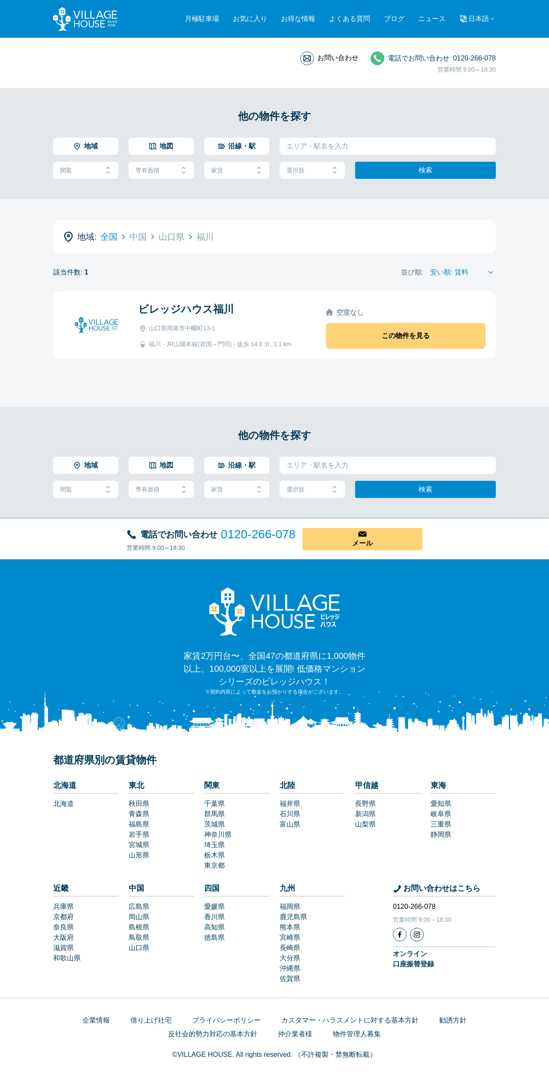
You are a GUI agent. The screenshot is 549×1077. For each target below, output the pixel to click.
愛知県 (441, 803)
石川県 (290, 814)
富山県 (290, 824)
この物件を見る (406, 335)
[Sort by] (463, 272)
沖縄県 (290, 968)
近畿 (61, 888)
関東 (212, 785)
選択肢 (312, 170)
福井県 (290, 803)
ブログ (394, 18)
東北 (136, 785)
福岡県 (290, 906)
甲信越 (366, 785)
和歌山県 (67, 958)
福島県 (139, 824)
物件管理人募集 (357, 1034)
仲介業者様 (295, 1034)
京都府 (63, 916)
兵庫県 (63, 906)
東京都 (214, 865)
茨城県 (214, 824)
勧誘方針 (453, 1020)
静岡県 (441, 834)
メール (362, 543)
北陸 (287, 785)
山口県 (139, 947)
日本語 (478, 18)
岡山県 (139, 916)
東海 (438, 785)
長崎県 (290, 947)
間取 (86, 170)
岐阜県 (441, 814)
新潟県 (365, 814)
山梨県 (365, 824)
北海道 (64, 785)
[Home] (274, 611)
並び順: (412, 272)
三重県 (441, 824)
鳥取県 (139, 937)
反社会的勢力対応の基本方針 (212, 1034)
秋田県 (139, 803)
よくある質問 (349, 18)
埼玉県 (214, 844)
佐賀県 (290, 978)
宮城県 (139, 844)
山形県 (139, 855)
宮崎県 (290, 937)
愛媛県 (214, 906)
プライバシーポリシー (226, 1020)
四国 (212, 888)
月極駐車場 (202, 18)
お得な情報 (298, 18)
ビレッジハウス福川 (186, 309)
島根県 (139, 927)
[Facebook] (400, 934)
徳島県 (214, 937)
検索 (425, 170)
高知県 (214, 927)
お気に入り (250, 18)
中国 (136, 888)
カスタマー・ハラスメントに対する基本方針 (350, 1020)
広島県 (139, 906)
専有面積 (161, 170)
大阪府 (63, 937)
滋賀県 (63, 947)
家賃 (236, 170)
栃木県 (214, 855)
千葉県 (214, 803)
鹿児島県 (293, 916)
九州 (287, 888)
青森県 (139, 814)
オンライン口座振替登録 (413, 959)
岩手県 (139, 834)
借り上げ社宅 (151, 1020)
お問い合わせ (338, 57)
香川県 (214, 916)
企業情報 (96, 1020)
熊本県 (290, 927)
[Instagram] (417, 934)
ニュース (432, 18)
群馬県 (214, 814)
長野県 (365, 803)
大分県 (290, 958)
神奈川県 (218, 834)
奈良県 (63, 927)
